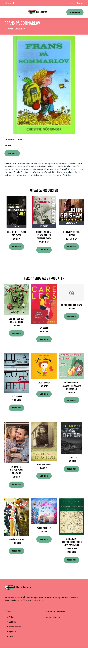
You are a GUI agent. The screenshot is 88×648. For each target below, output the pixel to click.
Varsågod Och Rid (17, 539)
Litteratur (19, 139)
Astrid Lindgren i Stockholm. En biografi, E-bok (44, 235)
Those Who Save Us (44, 464)
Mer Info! (12, 153)
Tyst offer (71, 457)
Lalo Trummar (44, 382)
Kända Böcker (15, 626)
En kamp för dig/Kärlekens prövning (16, 470)
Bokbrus (12, 622)
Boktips (12, 617)
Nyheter (12, 631)
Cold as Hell (16, 396)
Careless (44, 327)
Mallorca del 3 (44, 527)
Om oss (12, 636)
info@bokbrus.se (76, 3)
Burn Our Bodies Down (71, 304)
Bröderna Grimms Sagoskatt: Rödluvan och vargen (71, 385)
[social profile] (13, 3)
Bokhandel (75, 12)
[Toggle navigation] (7, 12)
